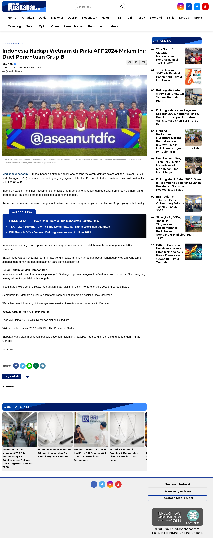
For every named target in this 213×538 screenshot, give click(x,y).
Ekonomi (156, 17)
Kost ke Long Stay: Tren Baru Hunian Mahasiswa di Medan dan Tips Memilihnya (169, 165)
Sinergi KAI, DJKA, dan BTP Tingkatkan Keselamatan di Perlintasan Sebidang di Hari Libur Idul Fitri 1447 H (177, 228)
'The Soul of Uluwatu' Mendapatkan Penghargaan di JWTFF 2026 (167, 56)
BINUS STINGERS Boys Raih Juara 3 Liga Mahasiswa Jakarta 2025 (54, 221)
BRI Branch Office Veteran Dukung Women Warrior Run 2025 (50, 232)
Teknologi (15, 26)
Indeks (113, 26)
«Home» (7, 43)
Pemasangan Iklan (177, 491)
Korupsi (184, 17)
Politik (141, 17)
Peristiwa (27, 17)
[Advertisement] (177, 292)
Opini (42, 26)
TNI (118, 17)
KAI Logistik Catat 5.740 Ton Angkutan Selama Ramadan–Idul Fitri (170, 95)
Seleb (30, 26)
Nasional (57, 17)
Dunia (42, 17)
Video (55, 26)
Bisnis (170, 17)
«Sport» (18, 43)
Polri (129, 17)
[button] (143, 62)
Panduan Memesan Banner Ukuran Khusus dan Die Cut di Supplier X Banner (55, 453)
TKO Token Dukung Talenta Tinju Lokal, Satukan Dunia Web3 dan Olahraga (59, 226)
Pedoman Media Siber (177, 498)
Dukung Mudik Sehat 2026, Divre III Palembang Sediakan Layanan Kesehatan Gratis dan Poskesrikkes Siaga (178, 184)
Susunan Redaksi (177, 484)
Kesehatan (89, 17)
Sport (198, 17)
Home (12, 17)
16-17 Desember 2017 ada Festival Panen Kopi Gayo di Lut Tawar (169, 75)
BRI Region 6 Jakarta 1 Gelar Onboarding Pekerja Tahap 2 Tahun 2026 (170, 203)
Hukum (106, 17)
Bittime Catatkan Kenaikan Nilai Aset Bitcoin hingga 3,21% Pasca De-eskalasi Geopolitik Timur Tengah (170, 254)
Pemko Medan (74, 26)
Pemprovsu (96, 26)
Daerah (73, 17)
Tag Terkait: (12, 376)
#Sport (28, 376)
